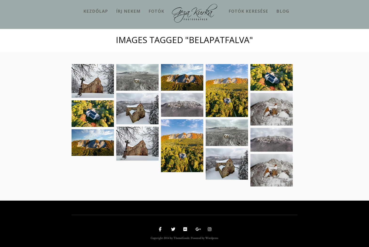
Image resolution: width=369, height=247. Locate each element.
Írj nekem (128, 11)
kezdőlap (95, 11)
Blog (282, 11)
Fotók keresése (248, 11)
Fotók (156, 11)
